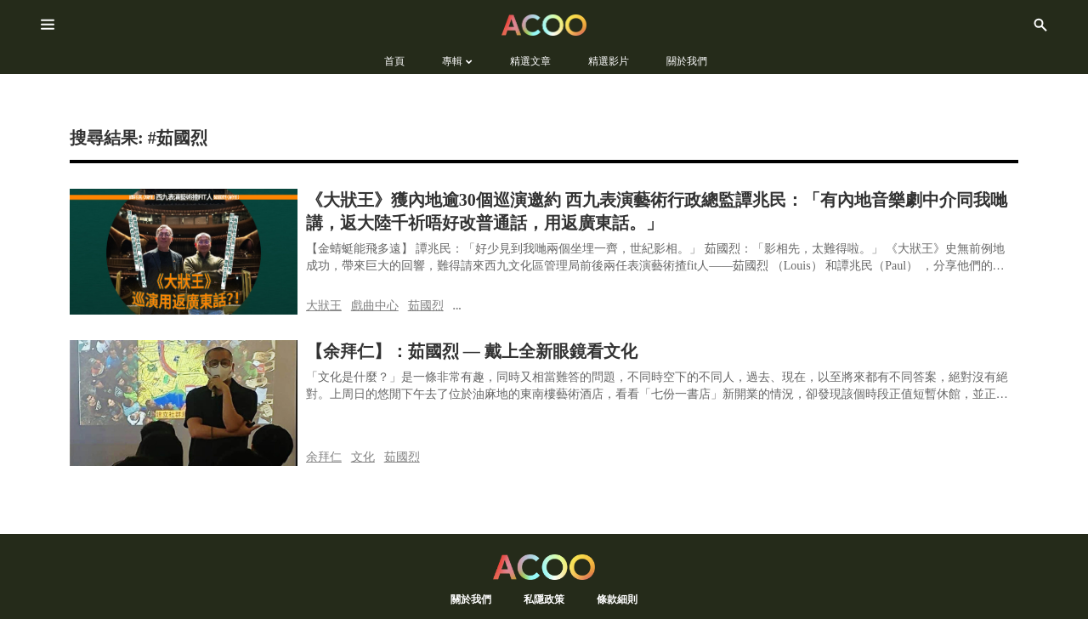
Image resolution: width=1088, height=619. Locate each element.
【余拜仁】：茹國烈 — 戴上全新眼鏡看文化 (472, 351)
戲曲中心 (375, 305)
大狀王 (324, 305)
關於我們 (470, 599)
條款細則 (617, 599)
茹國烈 (426, 305)
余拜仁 (324, 456)
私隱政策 (544, 599)
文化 (363, 456)
